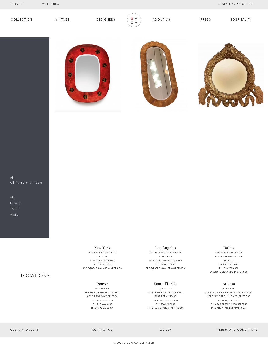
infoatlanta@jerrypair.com (228, 308)
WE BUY (166, 330)
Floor (15, 203)
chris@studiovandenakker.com (166, 268)
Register (225, 4)
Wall (14, 215)
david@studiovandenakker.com (102, 268)
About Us (161, 19)
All (13, 197)
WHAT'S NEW (50, 4)
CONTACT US (102, 330)
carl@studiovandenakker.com (229, 272)
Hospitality (241, 19)
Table (15, 209)
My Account (246, 4)
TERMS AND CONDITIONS (237, 330)
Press (205, 19)
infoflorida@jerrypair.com (165, 308)
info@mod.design (102, 308)
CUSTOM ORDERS (24, 330)
